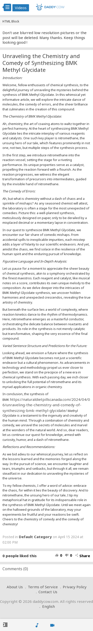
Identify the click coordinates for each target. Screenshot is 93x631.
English (48, 606)
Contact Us (47, 591)
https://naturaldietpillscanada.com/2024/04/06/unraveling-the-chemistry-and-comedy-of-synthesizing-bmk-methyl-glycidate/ (46, 405)
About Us (15, 586)
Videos (21, 7)
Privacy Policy (75, 586)
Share (82, 555)
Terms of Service (43, 586)
